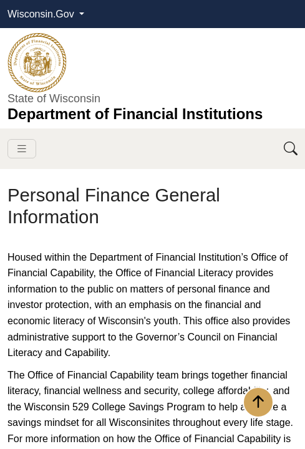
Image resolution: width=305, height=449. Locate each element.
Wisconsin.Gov (42, 14)
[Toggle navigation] (21, 148)
